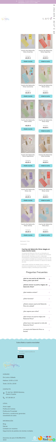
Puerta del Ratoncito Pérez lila (28, 190)
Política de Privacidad (10, 411)
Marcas (5, 426)
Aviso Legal (7, 407)
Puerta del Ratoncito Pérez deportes (45, 51)
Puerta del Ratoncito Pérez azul (45, 225)
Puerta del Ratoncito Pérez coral (45, 190)
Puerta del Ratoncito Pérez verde (28, 121)
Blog (4, 424)
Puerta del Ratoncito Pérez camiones (28, 86)
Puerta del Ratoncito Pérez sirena (28, 225)
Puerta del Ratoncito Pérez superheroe (28, 155)
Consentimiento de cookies (9, 415)
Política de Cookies (9, 409)
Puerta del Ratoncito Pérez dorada (45, 155)
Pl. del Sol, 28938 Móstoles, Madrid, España (13, 393)
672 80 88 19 (21, 1)
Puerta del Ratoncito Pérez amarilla (28, 51)
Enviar (21, 356)
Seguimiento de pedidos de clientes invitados (18, 431)
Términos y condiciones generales (14, 414)
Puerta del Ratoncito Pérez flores (45, 86)
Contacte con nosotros (10, 429)
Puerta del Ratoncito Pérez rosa (45, 121)
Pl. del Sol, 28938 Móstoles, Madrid (32, 1)
